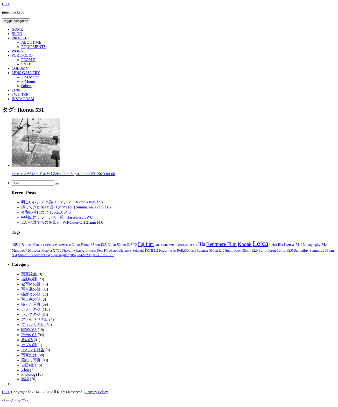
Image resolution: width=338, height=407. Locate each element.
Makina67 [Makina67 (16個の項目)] (19, 250)
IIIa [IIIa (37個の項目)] (201, 244)
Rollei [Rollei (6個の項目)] (172, 250)
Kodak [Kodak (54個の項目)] (245, 244)
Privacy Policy (96, 392)
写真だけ (29, 355)
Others (26, 86)
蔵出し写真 (31, 360)
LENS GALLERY (26, 73)
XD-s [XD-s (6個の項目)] (73, 255)
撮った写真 (31, 304)
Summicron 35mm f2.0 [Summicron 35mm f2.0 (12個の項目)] (241, 250)
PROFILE (19, 38)
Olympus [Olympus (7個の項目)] (90, 250)
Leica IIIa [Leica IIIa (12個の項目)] (276, 245)
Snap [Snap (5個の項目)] (193, 250)
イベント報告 (32, 350)
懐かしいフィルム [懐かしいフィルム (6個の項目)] (103, 255)
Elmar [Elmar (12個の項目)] (75, 245)
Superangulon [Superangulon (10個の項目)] (60, 255)
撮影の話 (29, 279)
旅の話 (27, 340)
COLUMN (20, 68)
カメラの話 (31, 309)
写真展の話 (31, 289)
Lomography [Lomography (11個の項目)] (311, 245)
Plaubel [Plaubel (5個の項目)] (128, 250)
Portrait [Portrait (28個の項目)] (151, 250)
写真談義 (29, 274)
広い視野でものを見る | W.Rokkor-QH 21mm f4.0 (62, 222)
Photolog (28, 374)
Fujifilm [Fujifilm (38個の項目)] (146, 244)
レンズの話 (31, 314)
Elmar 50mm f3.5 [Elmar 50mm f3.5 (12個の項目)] (120, 245)
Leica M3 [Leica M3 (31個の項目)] (293, 244)
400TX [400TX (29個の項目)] (18, 244)
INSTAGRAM (23, 99)
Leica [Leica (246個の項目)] (260, 243)
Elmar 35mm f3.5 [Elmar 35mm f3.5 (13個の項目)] (94, 245)
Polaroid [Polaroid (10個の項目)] (138, 250)
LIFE (6, 4)
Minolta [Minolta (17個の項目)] (34, 250)
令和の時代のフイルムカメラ (46, 212)
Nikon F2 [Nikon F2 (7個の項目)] (78, 250)
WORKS (19, 51)
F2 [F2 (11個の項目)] (135, 245)
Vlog (25, 370)
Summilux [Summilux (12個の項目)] (301, 250)
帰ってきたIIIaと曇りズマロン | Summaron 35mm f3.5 (66, 207)
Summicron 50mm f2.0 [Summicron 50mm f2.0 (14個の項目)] (276, 250)
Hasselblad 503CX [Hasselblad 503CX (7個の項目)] (186, 245)
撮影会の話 (31, 294)
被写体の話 (31, 284)
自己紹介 (29, 365)
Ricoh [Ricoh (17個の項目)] (164, 250)
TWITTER (20, 94)
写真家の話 (31, 299)
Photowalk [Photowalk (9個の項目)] (116, 250)
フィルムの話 (32, 325)
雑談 (25, 379)
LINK (16, 90)
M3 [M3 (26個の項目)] (324, 244)
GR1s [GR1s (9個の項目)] (158, 245)
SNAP (26, 64)
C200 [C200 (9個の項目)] (28, 245)
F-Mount (28, 81)
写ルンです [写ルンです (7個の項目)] (84, 255)
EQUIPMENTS (33, 47)
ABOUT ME (31, 42)
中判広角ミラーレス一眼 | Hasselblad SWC (57, 217)
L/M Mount (30, 77)
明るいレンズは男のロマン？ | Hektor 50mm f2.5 (62, 202)
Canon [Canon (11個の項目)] (37, 245)
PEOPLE (28, 60)
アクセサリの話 (34, 319)
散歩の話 (29, 335)
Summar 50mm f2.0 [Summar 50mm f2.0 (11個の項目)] (210, 250)
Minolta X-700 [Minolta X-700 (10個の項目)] (51, 250)
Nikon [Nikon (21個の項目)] (67, 250)
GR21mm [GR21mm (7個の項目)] (169, 245)
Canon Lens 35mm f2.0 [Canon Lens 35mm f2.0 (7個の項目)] (57, 245)
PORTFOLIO (22, 55)
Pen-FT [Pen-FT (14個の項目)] (102, 250)
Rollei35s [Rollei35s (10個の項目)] (183, 250)
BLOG (17, 34)
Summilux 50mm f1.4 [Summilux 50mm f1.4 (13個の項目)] (34, 255)
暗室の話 (29, 330)
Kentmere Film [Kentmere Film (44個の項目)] (221, 244)
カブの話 (29, 345)
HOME (17, 29)
